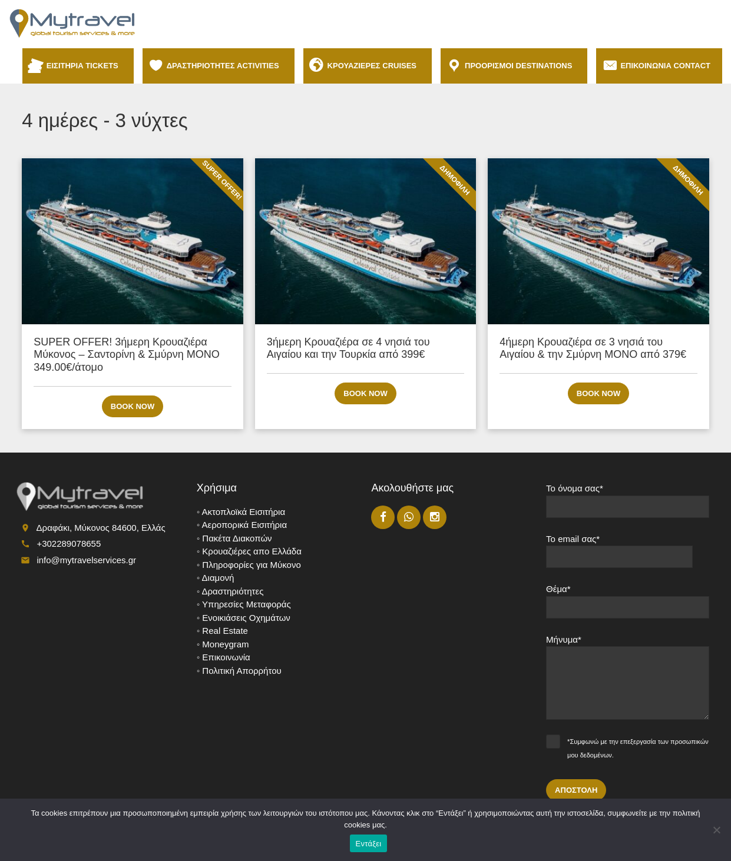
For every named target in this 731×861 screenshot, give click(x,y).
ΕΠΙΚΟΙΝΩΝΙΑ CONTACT (665, 65)
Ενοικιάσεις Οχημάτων (246, 618)
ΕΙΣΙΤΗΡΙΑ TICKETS (84, 65)
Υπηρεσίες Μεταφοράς (246, 604)
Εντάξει (369, 843)
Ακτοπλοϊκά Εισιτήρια (244, 512)
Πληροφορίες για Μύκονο (251, 565)
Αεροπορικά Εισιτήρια (244, 525)
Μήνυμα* (627, 681)
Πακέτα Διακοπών (237, 538)
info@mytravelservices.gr (86, 560)
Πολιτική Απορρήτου (241, 671)
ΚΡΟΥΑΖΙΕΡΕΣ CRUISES (374, 65)
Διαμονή (218, 578)
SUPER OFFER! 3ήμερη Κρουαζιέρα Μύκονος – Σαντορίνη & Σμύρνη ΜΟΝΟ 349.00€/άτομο (127, 354)
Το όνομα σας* (627, 505)
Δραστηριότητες (233, 591)
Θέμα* (627, 605)
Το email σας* (627, 555)
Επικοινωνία (226, 657)
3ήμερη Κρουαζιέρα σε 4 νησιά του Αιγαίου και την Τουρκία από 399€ (348, 348)
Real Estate (225, 631)
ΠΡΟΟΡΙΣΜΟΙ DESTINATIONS (520, 65)
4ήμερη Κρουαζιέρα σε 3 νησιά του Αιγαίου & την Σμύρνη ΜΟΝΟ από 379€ (593, 348)
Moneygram (225, 644)
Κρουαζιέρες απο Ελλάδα (252, 551)
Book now (132, 406)
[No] (716, 830)
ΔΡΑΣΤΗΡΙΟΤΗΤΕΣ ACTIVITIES (225, 65)
